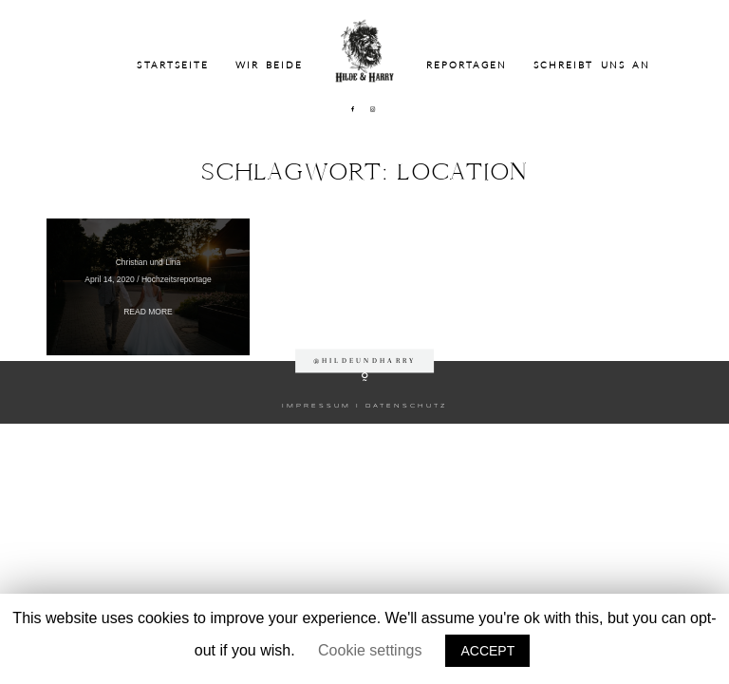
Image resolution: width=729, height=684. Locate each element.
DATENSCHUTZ (406, 405)
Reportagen (467, 64)
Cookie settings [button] (369, 650)
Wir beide (269, 64)
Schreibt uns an (592, 64)
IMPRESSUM (316, 405)
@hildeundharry (365, 360)
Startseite (173, 64)
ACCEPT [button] (487, 650)
